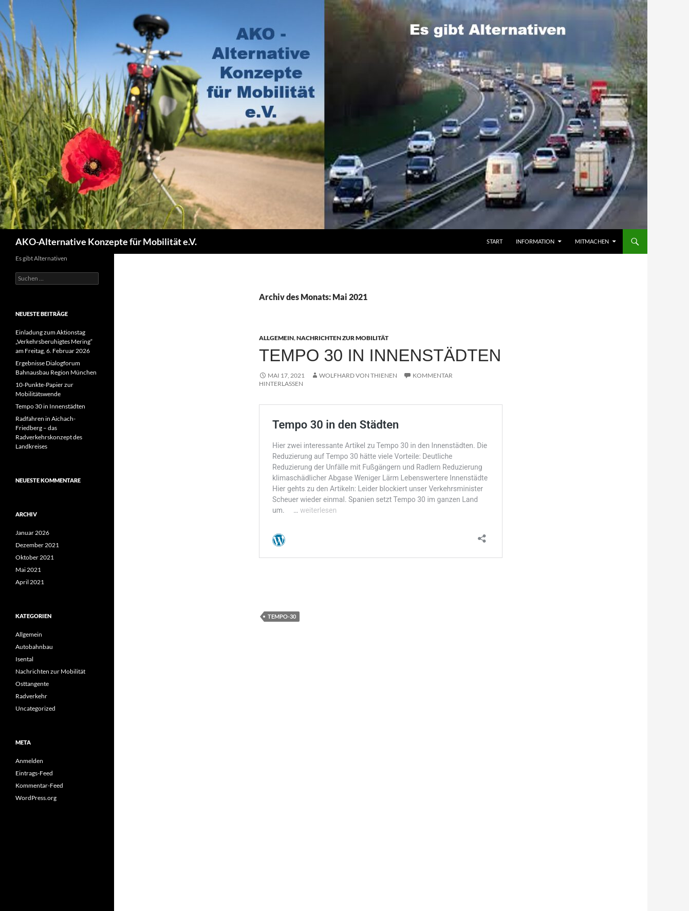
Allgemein (276, 338)
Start (494, 241)
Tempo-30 (282, 616)
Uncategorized (35, 708)
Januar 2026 (32, 532)
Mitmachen (592, 241)
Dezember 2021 (37, 545)
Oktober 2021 (34, 557)
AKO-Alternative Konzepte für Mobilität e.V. (106, 241)
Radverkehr (31, 696)
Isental (24, 659)
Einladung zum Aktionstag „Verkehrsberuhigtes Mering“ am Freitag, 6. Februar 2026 (53, 341)
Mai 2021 (28, 569)
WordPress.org (36, 798)
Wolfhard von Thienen (358, 375)
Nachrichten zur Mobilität (342, 338)
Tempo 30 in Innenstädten (380, 355)
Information (535, 241)
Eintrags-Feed (34, 773)
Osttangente (32, 683)
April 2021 (29, 582)
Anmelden (29, 761)
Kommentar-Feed (39, 785)
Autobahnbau (34, 646)
